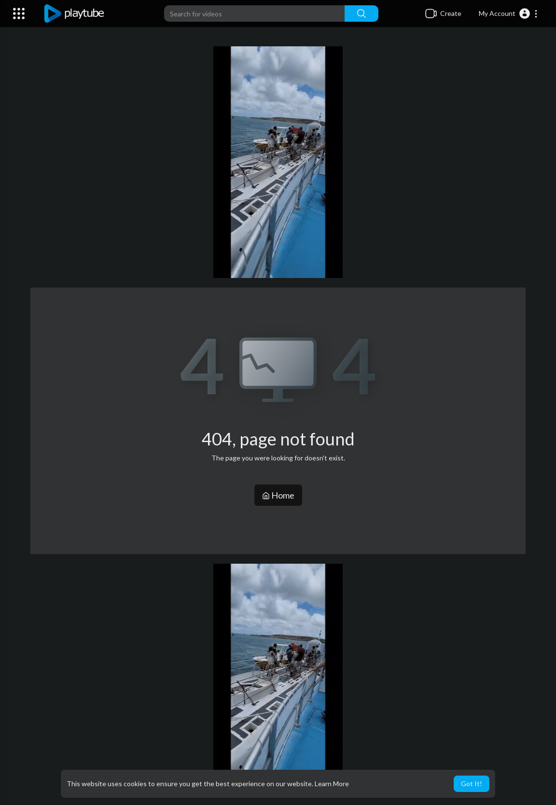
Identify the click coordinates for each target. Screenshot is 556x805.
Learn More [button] (332, 783)
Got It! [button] (471, 783)
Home (278, 495)
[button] (508, 13)
